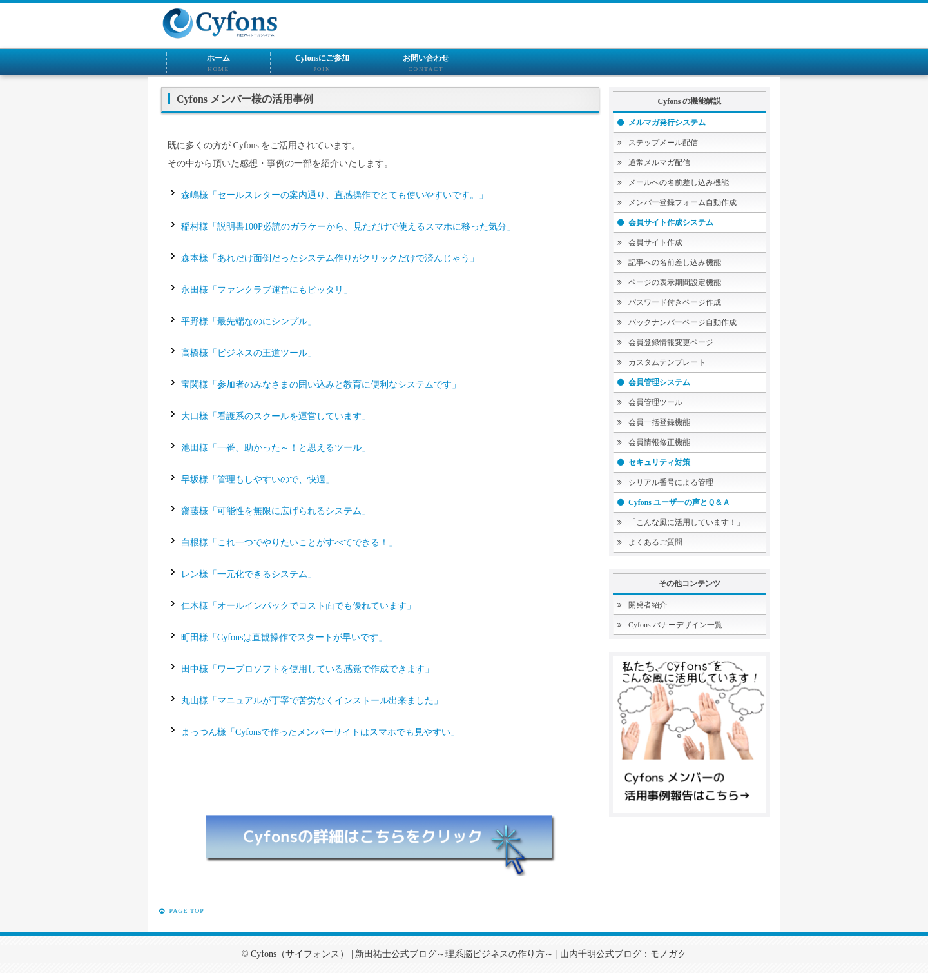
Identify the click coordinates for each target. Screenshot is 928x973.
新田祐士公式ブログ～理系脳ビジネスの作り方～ (454, 954)
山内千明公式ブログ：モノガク (623, 954)
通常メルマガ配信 (659, 162)
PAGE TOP (181, 912)
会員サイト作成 (655, 242)
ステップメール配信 (663, 142)
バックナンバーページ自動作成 (682, 322)
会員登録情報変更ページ (670, 342)
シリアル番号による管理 (670, 482)
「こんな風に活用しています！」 (686, 522)
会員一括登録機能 (659, 422)
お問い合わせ (426, 64)
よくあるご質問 (655, 542)
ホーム (218, 64)
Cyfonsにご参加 (322, 64)
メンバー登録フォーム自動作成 (682, 202)
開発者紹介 (647, 604)
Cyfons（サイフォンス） (300, 954)
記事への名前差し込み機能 (674, 262)
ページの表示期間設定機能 (674, 282)
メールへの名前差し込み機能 (678, 182)
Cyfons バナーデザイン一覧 (675, 624)
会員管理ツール (655, 402)
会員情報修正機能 (659, 442)
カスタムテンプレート (667, 362)
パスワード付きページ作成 (674, 302)
